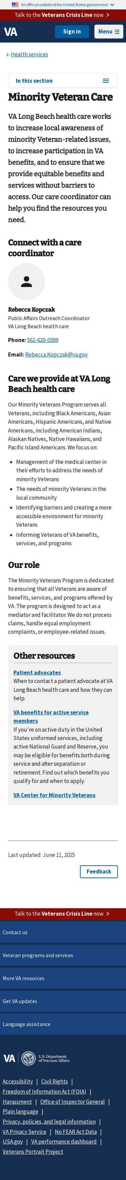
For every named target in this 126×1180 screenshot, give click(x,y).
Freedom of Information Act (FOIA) (44, 1091)
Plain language (20, 1111)
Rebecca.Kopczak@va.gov (56, 354)
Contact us (15, 932)
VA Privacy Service (24, 1131)
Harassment (17, 1101)
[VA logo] (10, 32)
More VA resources (23, 978)
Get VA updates (20, 1001)
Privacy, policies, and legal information (49, 1121)
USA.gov (13, 1141)
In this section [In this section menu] (63, 81)
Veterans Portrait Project (33, 1151)
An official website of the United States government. (67, 4)
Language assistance (26, 1024)
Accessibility (18, 1081)
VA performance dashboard (64, 1141)
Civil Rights (54, 1081)
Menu (108, 31)
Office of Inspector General (72, 1101)
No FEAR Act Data (76, 1131)
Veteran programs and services (38, 955)
